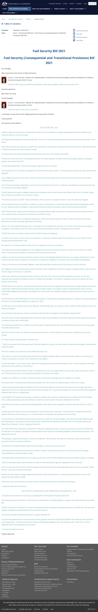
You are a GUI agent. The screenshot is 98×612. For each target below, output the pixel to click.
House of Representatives (10, 564)
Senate (4, 549)
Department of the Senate (42, 582)
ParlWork (79, 4)
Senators (4, 555)
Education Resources (40, 555)
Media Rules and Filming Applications (78, 571)
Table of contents (11, 24)
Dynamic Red (5, 553)
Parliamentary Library (40, 558)
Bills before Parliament (41, 567)
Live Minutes (5, 571)
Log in (85, 4)
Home (5, 9)
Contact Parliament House (75, 555)
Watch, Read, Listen (40, 551)
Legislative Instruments (41, 573)
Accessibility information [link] (9, 609)
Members (4, 573)
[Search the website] (92, 3)
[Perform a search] (94, 3)
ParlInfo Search (7, 586)
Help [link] (52, 609)
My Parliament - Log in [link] (8, 582)
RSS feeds (5, 597)
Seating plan (5, 558)
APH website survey (8, 588)
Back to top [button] (92, 609)
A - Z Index (5, 592)
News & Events (59, 9)
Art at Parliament (72, 567)
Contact (65, 4)
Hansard (28, 19)
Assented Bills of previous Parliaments (46, 569)
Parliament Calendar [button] (55, 4)
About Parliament (77, 9)
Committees (70, 582)
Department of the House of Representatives (48, 584)
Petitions (69, 551)
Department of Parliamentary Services (45, 586)
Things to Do (70, 564)
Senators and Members (41, 9)
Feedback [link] (45, 609)
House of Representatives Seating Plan (13, 575)
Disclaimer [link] (37, 609)
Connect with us (72, 553)
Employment (6, 590)
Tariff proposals (39, 571)
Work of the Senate (7, 551)
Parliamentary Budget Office (42, 588)
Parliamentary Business (18, 9)
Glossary (5, 594)
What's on (70, 562)
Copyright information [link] (25, 609)
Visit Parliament (9, 13)
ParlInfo (71, 4)
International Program (40, 560)
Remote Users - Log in (9, 584)
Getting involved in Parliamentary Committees (80, 549)
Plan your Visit (71, 569)
